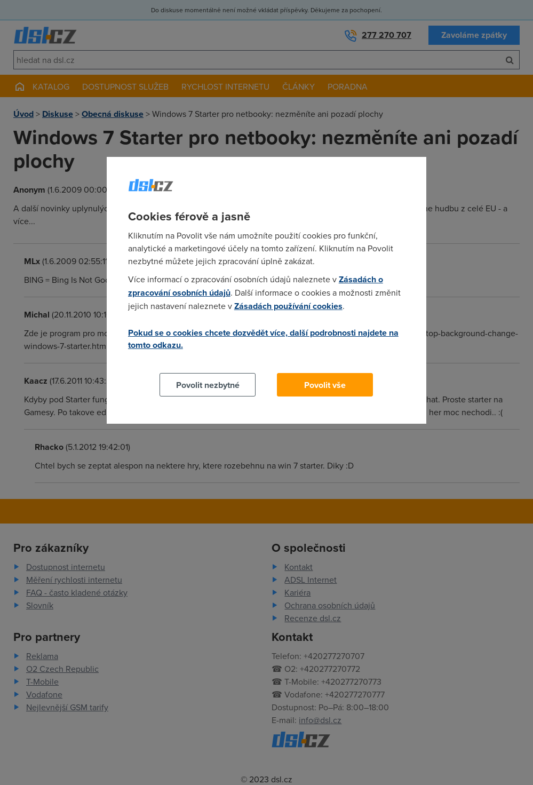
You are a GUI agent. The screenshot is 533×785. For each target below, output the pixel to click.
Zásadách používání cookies (288, 306)
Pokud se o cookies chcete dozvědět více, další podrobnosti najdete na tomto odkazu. (263, 339)
